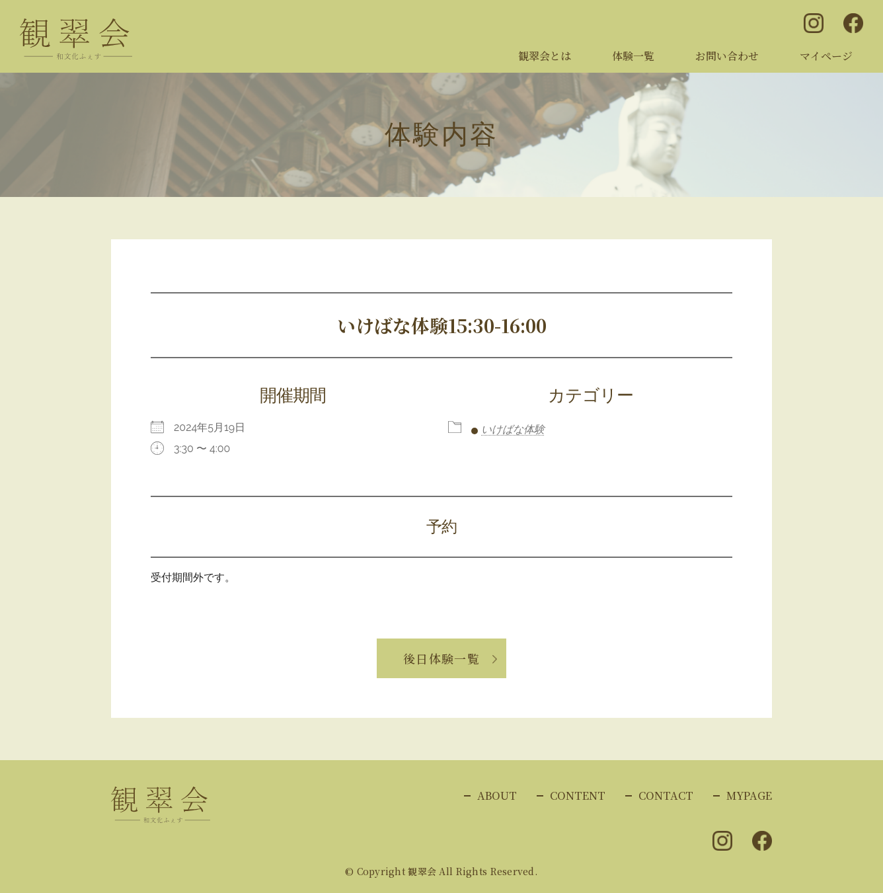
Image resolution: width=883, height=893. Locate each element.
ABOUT (497, 795)
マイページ (826, 55)
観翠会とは (544, 55)
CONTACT (665, 795)
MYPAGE (749, 795)
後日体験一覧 (441, 658)
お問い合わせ (727, 55)
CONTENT (577, 795)
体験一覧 (633, 55)
